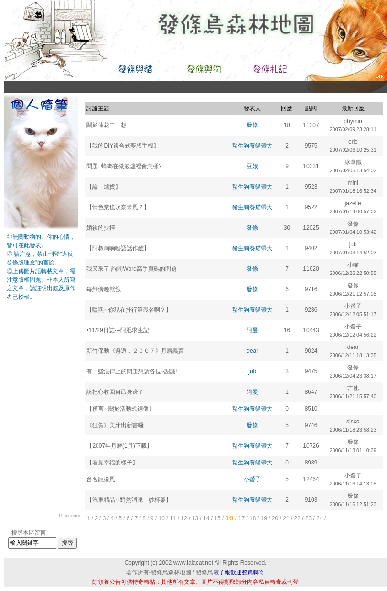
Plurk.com (69, 515)
